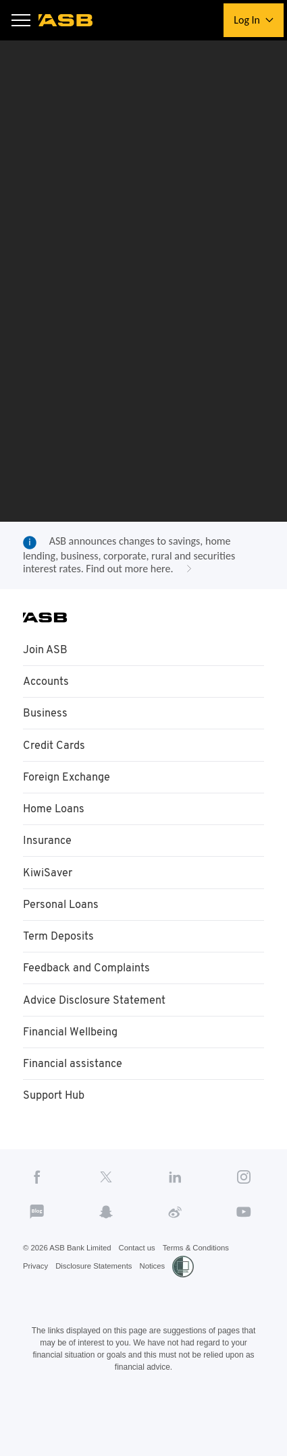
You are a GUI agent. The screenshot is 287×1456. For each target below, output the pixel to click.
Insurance (49, 862)
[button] (21, 20)
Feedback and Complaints (90, 991)
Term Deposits (60, 959)
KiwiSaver (48, 894)
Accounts (48, 699)
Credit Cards (55, 764)
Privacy (36, 1295)
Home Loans (55, 829)
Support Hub (56, 1121)
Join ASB (46, 666)
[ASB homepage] (66, 20)
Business (46, 732)
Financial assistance (75, 1089)
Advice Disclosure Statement (98, 1024)
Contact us (143, 1276)
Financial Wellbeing (73, 1057)
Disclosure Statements (97, 1295)
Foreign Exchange (70, 796)
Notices (159, 1295)
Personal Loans (63, 926)
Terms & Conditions (205, 1276)
